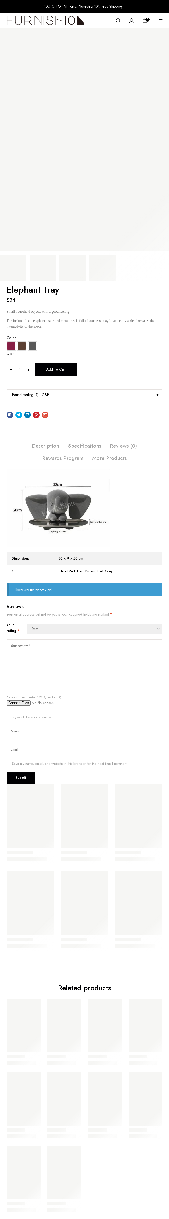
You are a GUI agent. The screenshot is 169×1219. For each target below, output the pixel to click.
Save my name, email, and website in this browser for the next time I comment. (70, 763)
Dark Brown (86, 571)
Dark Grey (104, 571)
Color (11, 337)
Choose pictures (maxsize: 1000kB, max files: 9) (34, 697)
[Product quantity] (19, 369)
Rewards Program (62, 458)
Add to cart (56, 369)
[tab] (46, 446)
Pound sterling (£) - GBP (30, 394)
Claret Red (67, 571)
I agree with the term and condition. (32, 717)
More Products (109, 458)
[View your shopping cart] (146, 20)
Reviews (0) (123, 446)
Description (45, 446)
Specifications (84, 446)
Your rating (13, 627)
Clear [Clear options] (10, 353)
